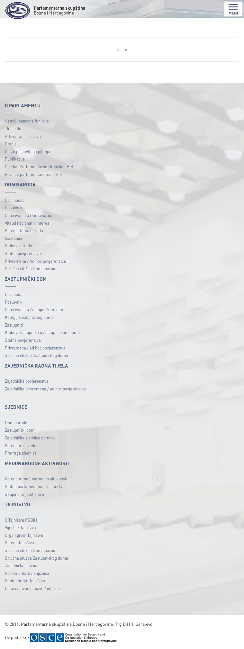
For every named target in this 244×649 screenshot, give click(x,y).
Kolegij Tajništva (19, 542)
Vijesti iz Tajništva (20, 527)
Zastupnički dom (19, 430)
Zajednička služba (21, 565)
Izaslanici (13, 238)
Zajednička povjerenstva (27, 381)
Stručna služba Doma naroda (31, 268)
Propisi (11, 143)
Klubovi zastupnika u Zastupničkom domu (42, 332)
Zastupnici (14, 325)
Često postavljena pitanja (27, 151)
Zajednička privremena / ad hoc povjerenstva (45, 388)
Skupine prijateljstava (24, 494)
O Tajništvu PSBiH (21, 520)
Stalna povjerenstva (23, 253)
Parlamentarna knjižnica (27, 573)
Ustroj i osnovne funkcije (27, 120)
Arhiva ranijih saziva (23, 136)
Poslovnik (14, 207)
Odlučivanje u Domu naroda (30, 215)
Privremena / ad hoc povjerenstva (35, 347)
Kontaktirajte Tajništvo (25, 580)
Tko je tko (14, 128)
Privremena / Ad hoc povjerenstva (35, 261)
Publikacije (15, 159)
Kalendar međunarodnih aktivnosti (36, 478)
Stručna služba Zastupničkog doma (36, 355)
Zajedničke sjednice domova (30, 437)
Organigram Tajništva (24, 535)
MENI (233, 9)
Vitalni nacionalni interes (27, 223)
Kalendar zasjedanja (23, 445)
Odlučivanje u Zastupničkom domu (36, 309)
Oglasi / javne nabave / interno (32, 588)
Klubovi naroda (18, 245)
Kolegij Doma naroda (24, 230)
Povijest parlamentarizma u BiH (33, 174)
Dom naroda (16, 422)
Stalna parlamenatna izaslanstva (35, 486)
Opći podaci (15, 200)
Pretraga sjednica (21, 453)
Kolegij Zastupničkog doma (29, 317)
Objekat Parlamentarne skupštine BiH (39, 166)
